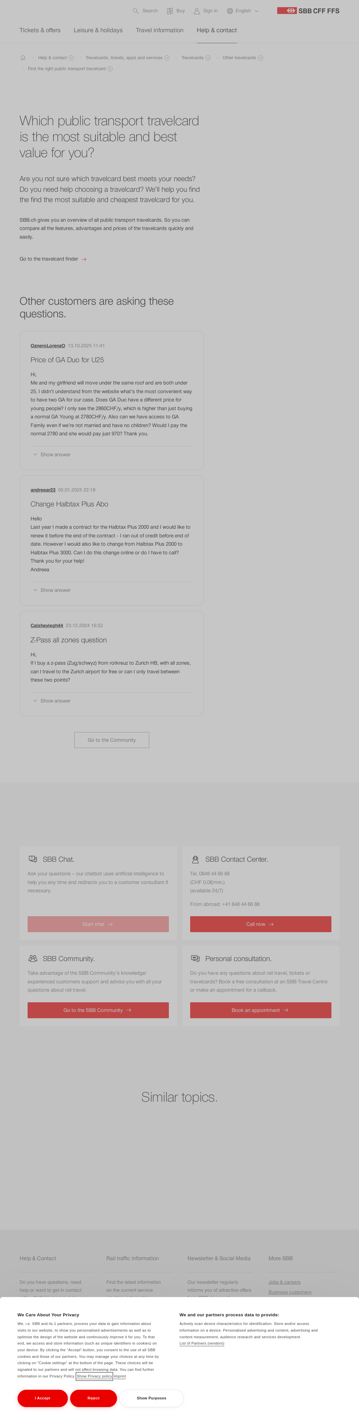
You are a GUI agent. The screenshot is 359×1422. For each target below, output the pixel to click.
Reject (94, 1398)
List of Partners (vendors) (202, 1343)
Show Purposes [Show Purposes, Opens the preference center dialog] (152, 1398)
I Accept (42, 1398)
